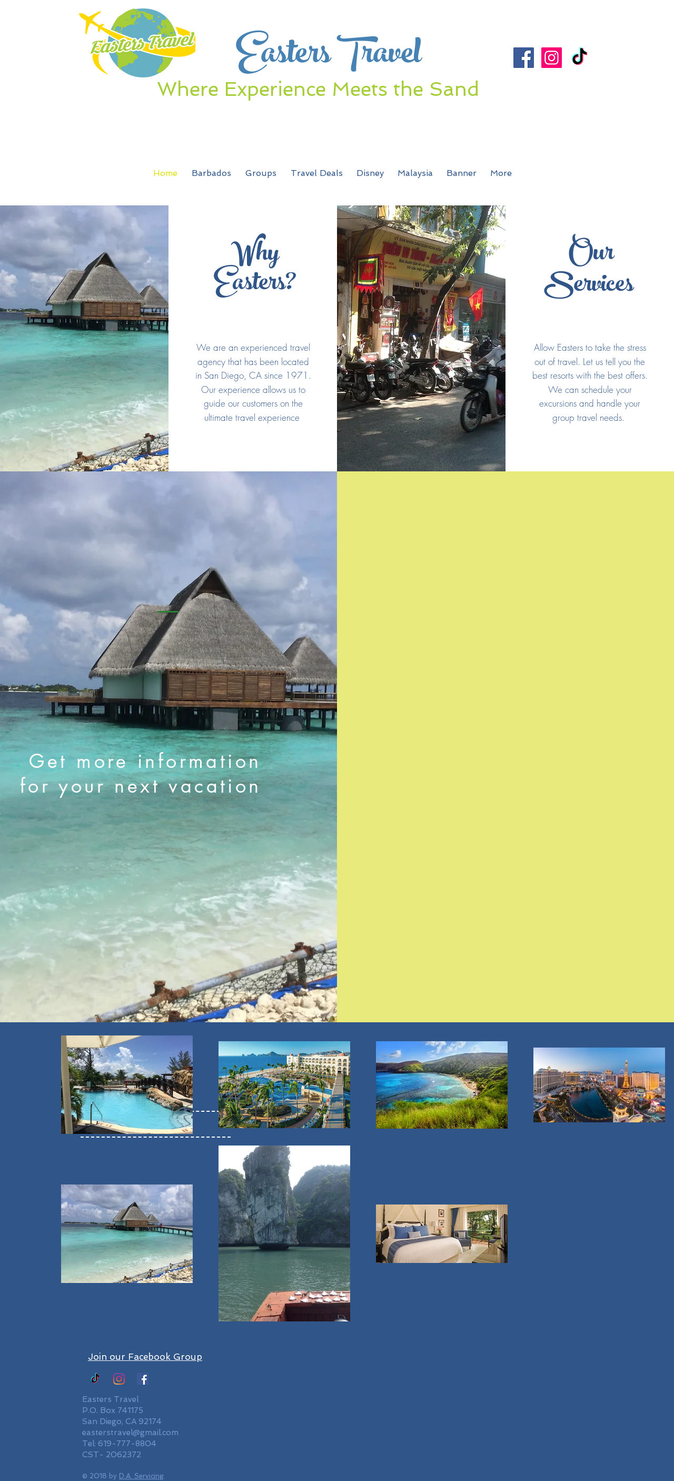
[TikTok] (579, 57)
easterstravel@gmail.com (130, 1432)
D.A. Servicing (141, 1476)
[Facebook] (142, 1379)
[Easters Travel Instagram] (119, 1379)
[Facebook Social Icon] (523, 57)
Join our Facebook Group (145, 1356)
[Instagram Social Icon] (551, 57)
